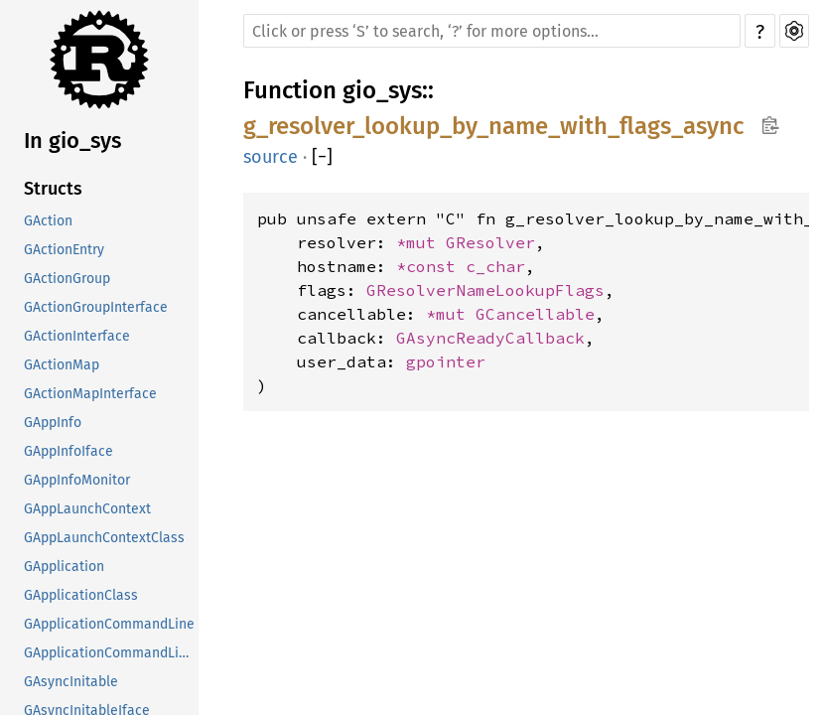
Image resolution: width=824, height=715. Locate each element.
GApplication (64, 566)
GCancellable (535, 314)
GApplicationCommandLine (109, 624)
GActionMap (61, 365)
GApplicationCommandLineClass (111, 652)
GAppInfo (52, 422)
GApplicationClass (81, 595)
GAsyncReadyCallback (490, 338)
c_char (495, 266)
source (270, 157)
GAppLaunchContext (87, 508)
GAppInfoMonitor (77, 480)
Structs (53, 189)
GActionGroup (67, 278)
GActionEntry (64, 249)
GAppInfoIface (68, 451)
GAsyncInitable (71, 681)
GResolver (490, 242)
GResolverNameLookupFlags (485, 290)
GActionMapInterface (90, 393)
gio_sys (382, 90)
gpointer (445, 361)
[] (322, 157)
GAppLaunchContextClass (104, 537)
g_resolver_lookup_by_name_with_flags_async (493, 126)
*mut (421, 242)
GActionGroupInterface (96, 307)
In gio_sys (72, 140)
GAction (48, 221)
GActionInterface (77, 336)
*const (431, 266)
